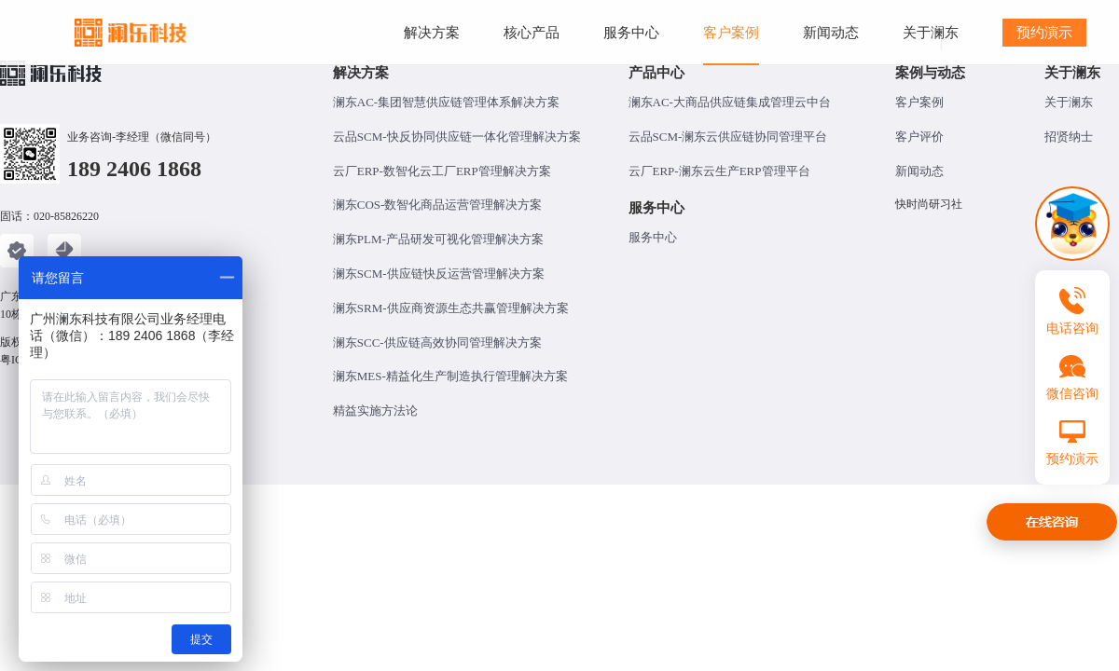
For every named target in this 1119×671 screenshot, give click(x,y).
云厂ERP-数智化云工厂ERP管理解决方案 (442, 171)
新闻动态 (919, 171)
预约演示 (1044, 32)
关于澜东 (1068, 102)
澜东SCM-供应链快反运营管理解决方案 (439, 274)
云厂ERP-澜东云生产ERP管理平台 (719, 171)
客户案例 (919, 102)
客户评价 (919, 137)
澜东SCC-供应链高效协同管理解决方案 (437, 342)
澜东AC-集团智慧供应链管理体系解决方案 (446, 102)
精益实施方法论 (375, 411)
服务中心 (653, 237)
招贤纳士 (1068, 137)
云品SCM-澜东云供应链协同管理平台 (728, 137)
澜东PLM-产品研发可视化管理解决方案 (438, 239)
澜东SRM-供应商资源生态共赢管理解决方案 (451, 308)
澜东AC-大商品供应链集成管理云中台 (730, 102)
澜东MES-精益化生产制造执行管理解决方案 (450, 376)
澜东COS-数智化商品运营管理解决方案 (438, 205)
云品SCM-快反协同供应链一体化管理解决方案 (457, 137)
